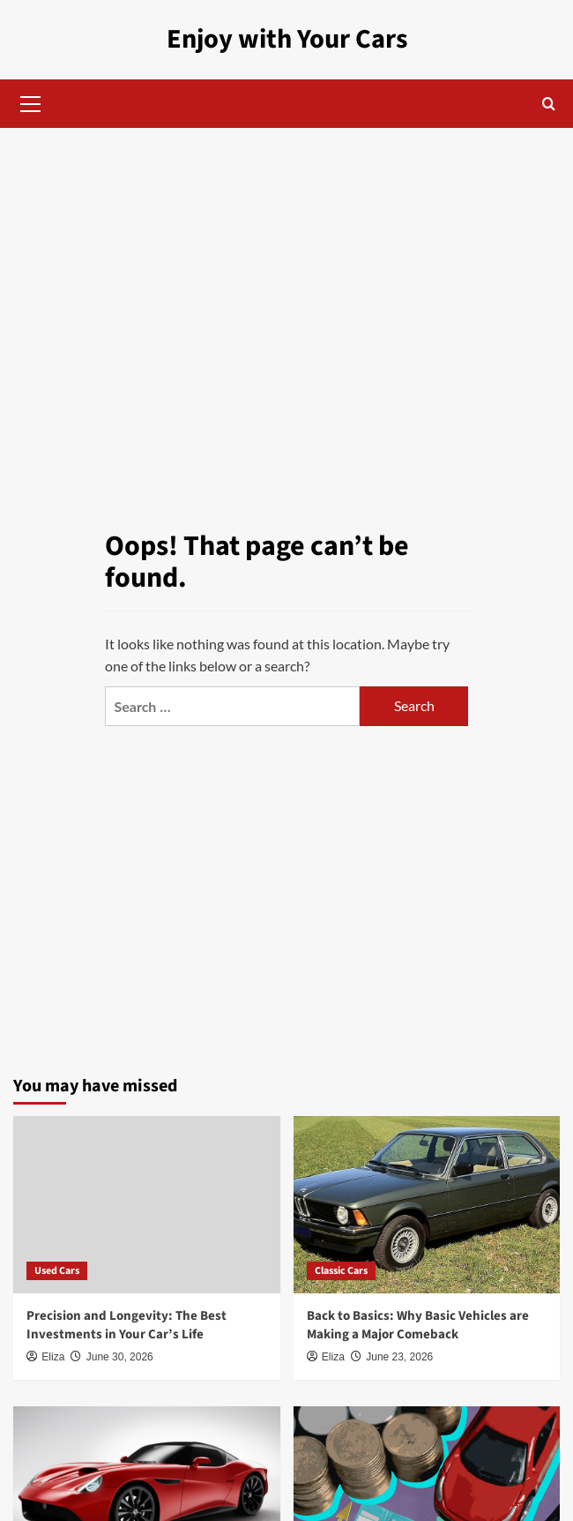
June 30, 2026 (119, 1357)
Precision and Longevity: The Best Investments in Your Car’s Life (126, 1325)
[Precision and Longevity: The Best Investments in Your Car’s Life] (146, 1204)
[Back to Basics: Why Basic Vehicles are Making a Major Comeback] (427, 1204)
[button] (30, 101)
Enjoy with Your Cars (287, 39)
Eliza (52, 1357)
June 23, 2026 (399, 1357)
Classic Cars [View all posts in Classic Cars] (341, 1270)
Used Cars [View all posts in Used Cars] (56, 1270)
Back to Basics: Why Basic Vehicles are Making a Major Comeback (418, 1325)
